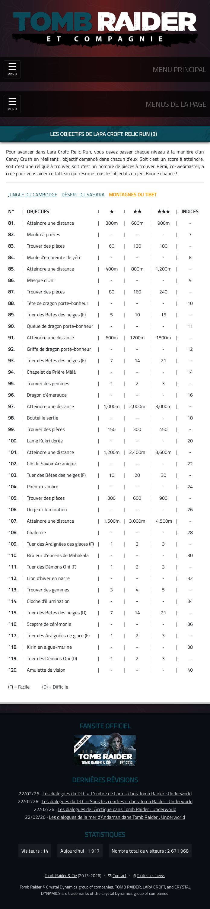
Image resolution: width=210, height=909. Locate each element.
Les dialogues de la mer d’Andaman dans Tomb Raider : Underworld (117, 817)
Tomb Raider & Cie (61, 875)
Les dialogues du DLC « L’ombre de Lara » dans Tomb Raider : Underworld (117, 793)
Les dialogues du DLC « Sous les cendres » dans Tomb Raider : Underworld (117, 801)
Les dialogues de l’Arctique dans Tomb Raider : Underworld (117, 809)
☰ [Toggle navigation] (12, 103)
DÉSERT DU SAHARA (83, 194)
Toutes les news (149, 875)
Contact (117, 875)
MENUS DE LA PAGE (176, 104)
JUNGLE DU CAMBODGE (32, 194)
